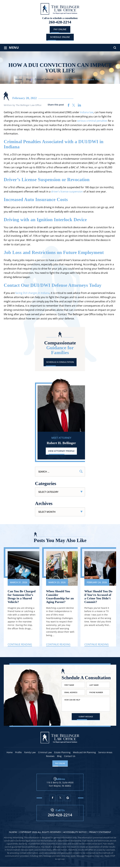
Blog (59, 756)
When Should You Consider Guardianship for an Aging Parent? (60, 597)
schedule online (60, 36)
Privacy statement (100, 832)
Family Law (30, 752)
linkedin (79, 105)
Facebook (52, 798)
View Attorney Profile (61, 450)
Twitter (60, 798)
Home (10, 752)
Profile (18, 752)
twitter (73, 105)
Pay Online (60, 29)
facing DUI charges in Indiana (32, 293)
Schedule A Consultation (60, 362)
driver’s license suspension (67, 191)
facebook (69, 105)
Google (67, 798)
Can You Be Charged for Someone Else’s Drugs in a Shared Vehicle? (21, 597)
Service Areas (105, 752)
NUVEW (13, 832)
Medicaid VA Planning (84, 752)
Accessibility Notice (75, 832)
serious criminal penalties (92, 120)
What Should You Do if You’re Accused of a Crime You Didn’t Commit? (98, 597)
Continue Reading (20, 644)
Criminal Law (45, 752)
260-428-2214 (60, 22)
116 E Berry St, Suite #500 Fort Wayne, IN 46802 (60, 784)
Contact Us (69, 756)
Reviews (50, 756)
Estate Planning (62, 752)
